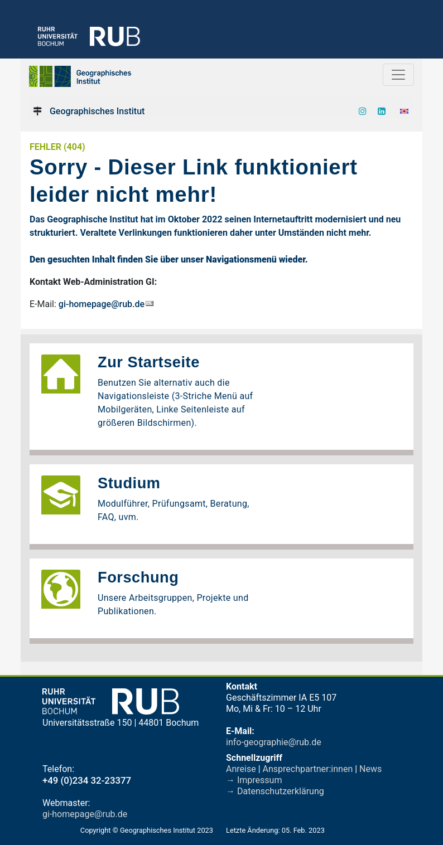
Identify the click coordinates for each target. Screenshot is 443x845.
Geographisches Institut (97, 111)
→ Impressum (254, 780)
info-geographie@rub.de (273, 742)
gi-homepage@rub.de (102, 304)
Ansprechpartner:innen (308, 769)
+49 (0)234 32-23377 (86, 780)
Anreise (241, 769)
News (370, 769)
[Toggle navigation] (398, 75)
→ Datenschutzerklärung (275, 791)
